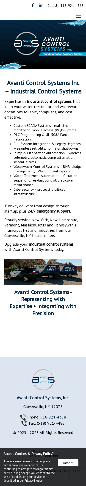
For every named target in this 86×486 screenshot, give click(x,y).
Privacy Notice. (34, 481)
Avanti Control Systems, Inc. (43, 397)
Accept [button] (68, 463)
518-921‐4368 (53, 417)
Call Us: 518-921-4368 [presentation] (65, 5)
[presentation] (33, 5)
